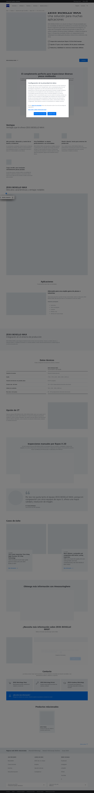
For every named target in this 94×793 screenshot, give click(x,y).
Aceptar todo (52, 113)
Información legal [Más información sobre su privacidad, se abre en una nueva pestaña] (42, 109)
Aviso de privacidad (36, 105)
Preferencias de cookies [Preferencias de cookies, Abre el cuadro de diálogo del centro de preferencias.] (40, 113)
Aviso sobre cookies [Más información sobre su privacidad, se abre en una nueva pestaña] (33, 109)
